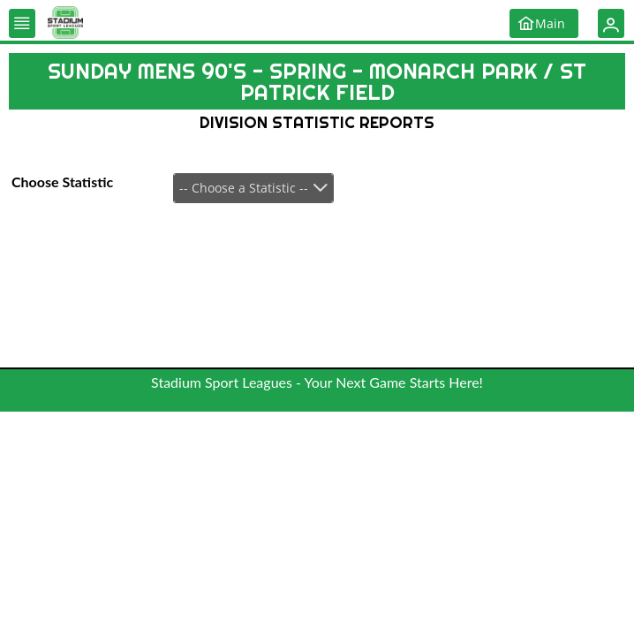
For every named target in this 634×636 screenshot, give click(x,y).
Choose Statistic (62, 181)
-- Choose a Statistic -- (243, 187)
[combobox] (253, 188)
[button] (22, 23)
